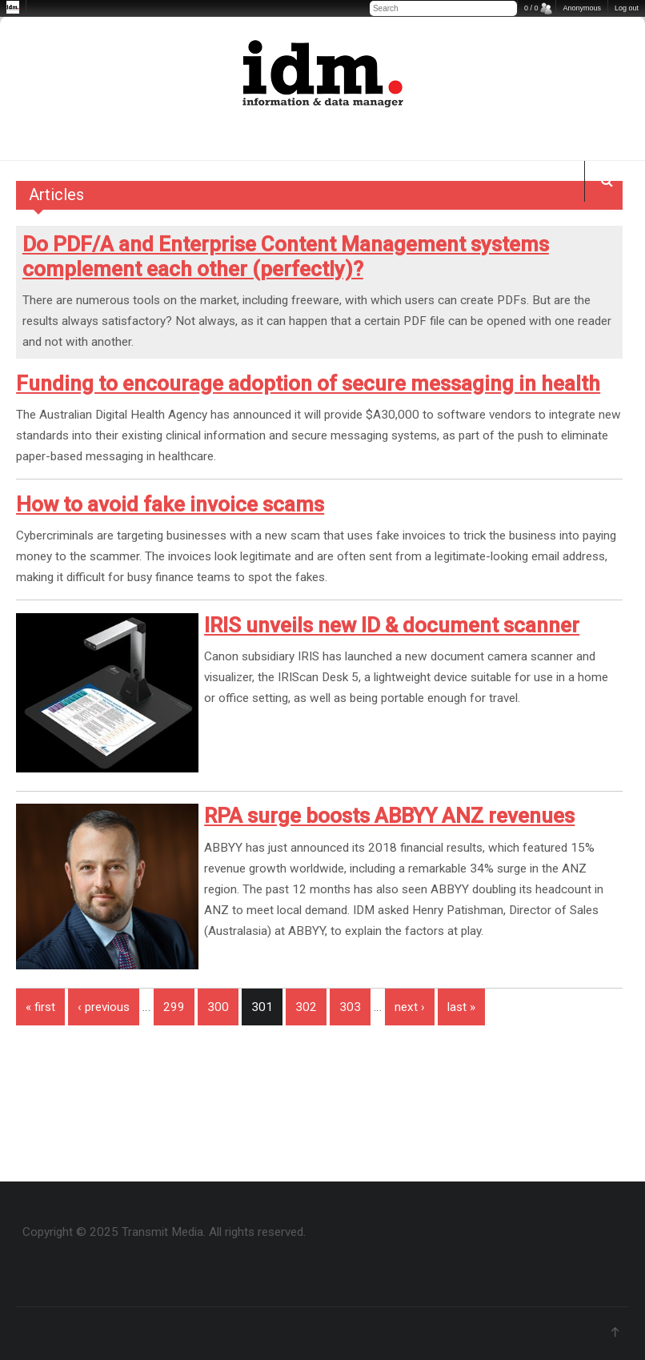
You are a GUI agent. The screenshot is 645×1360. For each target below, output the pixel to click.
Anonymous (582, 8)
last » (461, 1007)
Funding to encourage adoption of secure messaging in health (308, 383)
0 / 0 (531, 8)
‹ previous (104, 1007)
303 (350, 1007)
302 (306, 1007)
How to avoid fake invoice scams (170, 504)
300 (218, 1007)
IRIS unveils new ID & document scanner (391, 625)
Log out (627, 8)
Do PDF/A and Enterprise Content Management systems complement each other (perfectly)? (285, 256)
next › (410, 1007)
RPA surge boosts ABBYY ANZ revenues (389, 816)
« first (40, 1007)
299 (174, 1007)
